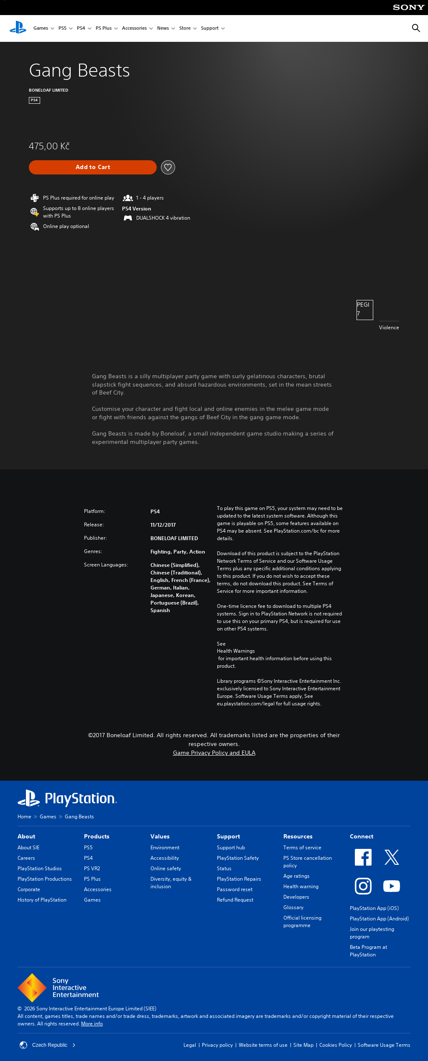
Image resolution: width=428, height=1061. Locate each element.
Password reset (234, 889)
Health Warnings (236, 651)
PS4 (81, 29)
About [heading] (26, 836)
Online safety (165, 868)
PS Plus (104, 29)
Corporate (29, 889)
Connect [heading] (361, 836)
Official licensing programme (302, 921)
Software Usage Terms (384, 1044)
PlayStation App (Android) (379, 918)
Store (185, 29)
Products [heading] (97, 836)
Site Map (303, 1044)
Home (24, 816)
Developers (296, 896)
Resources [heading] (298, 836)
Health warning (300, 886)
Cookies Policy (335, 1044)
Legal (189, 1044)
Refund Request (235, 899)
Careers (26, 857)
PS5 (62, 29)
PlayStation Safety (238, 857)
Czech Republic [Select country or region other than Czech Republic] (48, 1045)
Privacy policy (217, 1044)
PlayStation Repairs (239, 878)
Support (210, 29)
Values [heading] (160, 836)
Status (224, 868)
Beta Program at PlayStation (368, 950)
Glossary (293, 907)
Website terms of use (263, 1044)
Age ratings (296, 875)
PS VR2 (92, 868)
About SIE (28, 847)
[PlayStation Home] (18, 28)
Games (40, 29)
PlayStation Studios (40, 868)
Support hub (231, 847)
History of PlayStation (42, 899)
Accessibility (164, 857)
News (163, 29)
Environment (164, 847)
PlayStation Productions (45, 878)
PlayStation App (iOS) (374, 908)
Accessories (134, 29)
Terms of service (302, 847)
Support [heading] (228, 836)
